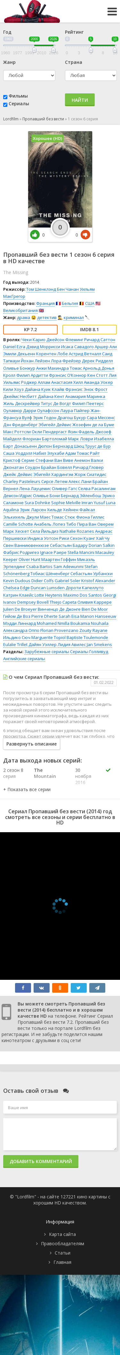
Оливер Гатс (64, 488)
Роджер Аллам (35, 382)
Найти (80, 100)
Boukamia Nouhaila (89, 623)
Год (7, 32)
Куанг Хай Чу (97, 538)
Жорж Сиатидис (90, 474)
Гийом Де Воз (16, 616)
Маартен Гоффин (58, 559)
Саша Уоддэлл (17, 453)
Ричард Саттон (99, 339)
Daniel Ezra (14, 347)
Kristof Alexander (98, 580)
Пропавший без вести (43, 119)
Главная (62, 1262)
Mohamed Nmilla (53, 623)
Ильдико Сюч (16, 637)
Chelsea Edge (16, 588)
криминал (74, 317)
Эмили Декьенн (19, 354)
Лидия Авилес (72, 644)
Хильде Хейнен (62, 510)
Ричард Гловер (88, 467)
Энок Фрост (96, 389)
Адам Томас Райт (82, 453)
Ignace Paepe (53, 552)
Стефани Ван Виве (54, 460)
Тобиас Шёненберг (49, 573)
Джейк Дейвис (17, 474)
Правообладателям (62, 1243)
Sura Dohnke (37, 502)
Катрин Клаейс (18, 595)
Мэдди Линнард (19, 623)
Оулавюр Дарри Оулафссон (31, 410)
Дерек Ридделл (97, 361)
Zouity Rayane (93, 630)
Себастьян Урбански (91, 573)
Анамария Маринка (85, 396)
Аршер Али (106, 347)
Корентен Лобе (52, 354)
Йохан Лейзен (35, 361)
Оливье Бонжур (19, 368)
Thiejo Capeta (63, 602)
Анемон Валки (88, 460)
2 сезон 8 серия (13, 773)
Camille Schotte (18, 524)
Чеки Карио (33, 339)
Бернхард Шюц (68, 446)
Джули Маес (38, 517)
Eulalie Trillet (15, 644)
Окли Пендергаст (49, 432)
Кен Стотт (97, 375)
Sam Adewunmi (68, 566)
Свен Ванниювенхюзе (26, 545)
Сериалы (19, 103)
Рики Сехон (71, 538)
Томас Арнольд (85, 368)
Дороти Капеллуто (85, 588)
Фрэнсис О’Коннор (67, 375)
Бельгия (70, 303)
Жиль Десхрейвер (21, 403)
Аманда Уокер (98, 382)
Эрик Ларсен (33, 510)
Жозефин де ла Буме (93, 424)
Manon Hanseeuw (98, 616)
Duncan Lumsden (48, 588)
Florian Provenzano (59, 630)
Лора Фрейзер (66, 361)
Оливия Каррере (94, 602)
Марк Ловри (80, 439)
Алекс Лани (80, 481)
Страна (73, 62)
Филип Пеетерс (88, 403)
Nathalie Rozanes (77, 531)
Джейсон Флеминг (64, 339)
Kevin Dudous (16, 580)
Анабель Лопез (49, 524)
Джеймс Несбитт (20, 396)
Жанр (9, 62)
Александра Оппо (21, 630)
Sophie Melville (66, 502)
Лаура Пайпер (75, 410)
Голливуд (98, 651)
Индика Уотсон (43, 538)
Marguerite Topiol (48, 637)
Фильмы (18, 96)
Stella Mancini (81, 552)
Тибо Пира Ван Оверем (90, 524)
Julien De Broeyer (20, 609)
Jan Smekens (99, 644)
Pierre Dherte (44, 616)
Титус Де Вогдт (56, 403)
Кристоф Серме (19, 460)
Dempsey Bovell (33, 602)
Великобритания (20, 310)
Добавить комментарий (41, 1161)
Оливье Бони (46, 495)
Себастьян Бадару (69, 545)
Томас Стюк (63, 517)
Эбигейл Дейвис (54, 424)
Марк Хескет (16, 531)
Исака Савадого (77, 347)
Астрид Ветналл (85, 354)
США (89, 303)
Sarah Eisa (69, 616)
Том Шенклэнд (41, 289)
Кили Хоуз (13, 389)
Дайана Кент (51, 396)
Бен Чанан (68, 289)
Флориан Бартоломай (44, 439)
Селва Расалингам (97, 488)
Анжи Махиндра (52, 368)
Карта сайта (62, 1234)
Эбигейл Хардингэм (53, 474)
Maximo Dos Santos (82, 595)
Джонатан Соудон (21, 467)
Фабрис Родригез (21, 552)
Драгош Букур (71, 417)
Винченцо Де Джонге (59, 609)
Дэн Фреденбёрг (20, 424)
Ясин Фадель (81, 432)
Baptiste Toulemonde (87, 637)
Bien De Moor (95, 609)
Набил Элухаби (48, 453)
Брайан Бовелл (56, 467)
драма (23, 317)
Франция (45, 303)
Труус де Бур (98, 446)
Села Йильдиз (44, 531)
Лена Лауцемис (35, 488)
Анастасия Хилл (67, 382)
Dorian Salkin (102, 545)
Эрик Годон (44, 417)
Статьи (62, 1253)
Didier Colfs (42, 580)
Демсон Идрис (17, 495)
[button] (27, 789)
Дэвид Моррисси (43, 347)
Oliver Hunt (29, 559)
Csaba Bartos (39, 566)
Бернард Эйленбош (81, 495)
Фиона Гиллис (90, 517)
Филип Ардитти (32, 375)
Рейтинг (74, 32)
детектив (47, 317)
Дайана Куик (38, 389)
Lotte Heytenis (48, 595)
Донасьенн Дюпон (33, 446)
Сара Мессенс (101, 417)
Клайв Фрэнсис (67, 389)
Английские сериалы (24, 658)
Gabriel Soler (67, 580)
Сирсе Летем (54, 481)
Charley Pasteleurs (21, 481)
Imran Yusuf (93, 502)
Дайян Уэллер (42, 644)
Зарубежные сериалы (46, 651)
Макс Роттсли (17, 432)
